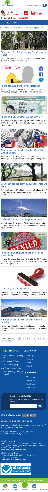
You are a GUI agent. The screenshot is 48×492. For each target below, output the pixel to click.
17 (39, 338)
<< (9, 338)
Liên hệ (29, 366)
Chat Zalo (15, 487)
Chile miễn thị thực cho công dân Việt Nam (21, 219)
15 (31, 338)
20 (3, 340)
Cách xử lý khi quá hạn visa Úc (15, 288)
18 (43, 338)
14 (27, 338)
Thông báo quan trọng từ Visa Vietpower (20, 86)
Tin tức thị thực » (16, 28)
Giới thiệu (30, 356)
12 (20, 338)
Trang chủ (4, 28)
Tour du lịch (30, 380)
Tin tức (29, 362)
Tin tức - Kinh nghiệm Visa (33, 28)
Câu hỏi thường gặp (10, 365)
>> (10, 340)
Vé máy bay (30, 377)
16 (35, 338)
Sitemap (29, 359)
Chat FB (34, 487)
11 (16, 338)
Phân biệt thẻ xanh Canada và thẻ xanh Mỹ (21, 117)
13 (23, 338)
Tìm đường (5, 487)
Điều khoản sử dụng (11, 361)
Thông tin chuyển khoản (12, 368)
